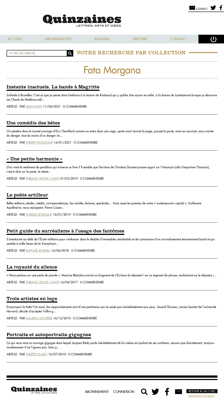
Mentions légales (201, 396)
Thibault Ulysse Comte (42, 179)
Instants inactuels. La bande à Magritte (53, 87)
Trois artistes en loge (32, 298)
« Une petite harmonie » (35, 159)
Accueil (15, 39)
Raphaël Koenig (38, 251)
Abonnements (58, 39)
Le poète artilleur (27, 195)
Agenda (102, 39)
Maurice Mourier (39, 318)
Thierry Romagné (39, 143)
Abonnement (97, 391)
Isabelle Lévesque (39, 215)
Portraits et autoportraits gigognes (49, 334)
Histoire (140, 39)
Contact (178, 39)
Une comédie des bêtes (33, 123)
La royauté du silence (32, 267)
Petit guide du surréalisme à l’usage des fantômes (65, 231)
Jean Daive (34, 106)
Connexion (123, 391)
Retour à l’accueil (202, 391)
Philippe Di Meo (36, 354)
